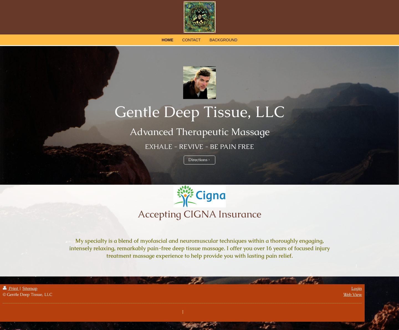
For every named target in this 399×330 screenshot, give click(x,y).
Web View (352, 294)
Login (356, 288)
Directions (197, 160)
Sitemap (29, 288)
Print (11, 288)
